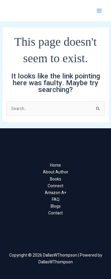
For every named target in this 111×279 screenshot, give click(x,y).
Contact (55, 213)
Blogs (56, 206)
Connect (55, 186)
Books (55, 179)
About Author (55, 172)
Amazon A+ (55, 193)
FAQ (55, 199)
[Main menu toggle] (99, 11)
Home (55, 165)
